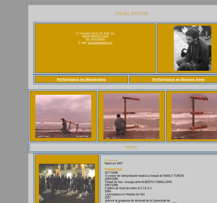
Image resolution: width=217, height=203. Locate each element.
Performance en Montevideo (81, 79)
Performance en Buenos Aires (178, 79)
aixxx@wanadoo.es (100, 42)
